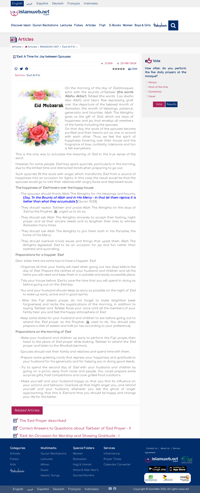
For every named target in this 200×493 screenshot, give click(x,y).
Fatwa (78, 25)
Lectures (66, 25)
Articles (90, 25)
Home (16, 47)
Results (171, 104)
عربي (29, 3)
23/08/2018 (128, 63)
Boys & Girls (143, 25)
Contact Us (151, 448)
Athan (45, 464)
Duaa (44, 470)
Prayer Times (112, 459)
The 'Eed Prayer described (42, 421)
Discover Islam (21, 25)
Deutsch (58, 3)
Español (42, 3)
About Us (165, 448)
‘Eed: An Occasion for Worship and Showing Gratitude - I (69, 436)
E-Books (115, 25)
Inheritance (112, 453)
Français (74, 3)
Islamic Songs (50, 475)
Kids (13, 464)
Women (128, 25)
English (17, 3)
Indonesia (91, 3)
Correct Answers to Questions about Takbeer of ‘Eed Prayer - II (75, 428)
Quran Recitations (45, 25)
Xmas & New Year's (85, 470)
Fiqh (102, 25)
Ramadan (80, 459)
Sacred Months (83, 475)
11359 (108, 63)
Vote (159, 104)
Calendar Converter (117, 464)
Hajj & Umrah (82, 464)
